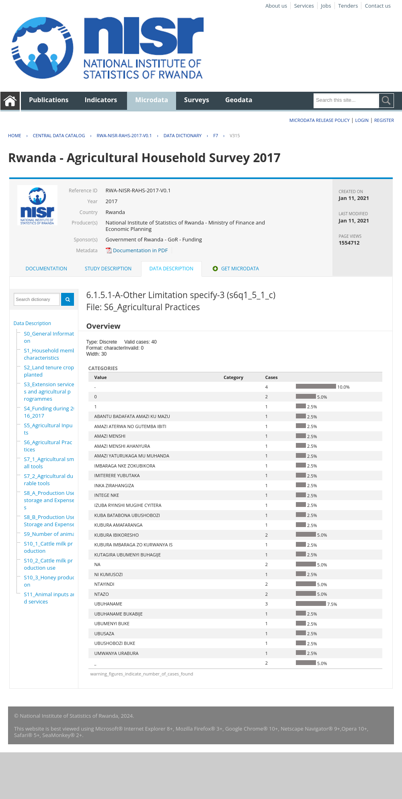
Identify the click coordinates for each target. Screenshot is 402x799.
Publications (49, 99)
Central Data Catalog (59, 135)
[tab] (46, 268)
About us (276, 5)
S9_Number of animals (51, 533)
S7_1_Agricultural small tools (49, 462)
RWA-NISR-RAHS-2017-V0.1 (124, 135)
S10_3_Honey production (51, 581)
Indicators (101, 99)
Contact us (378, 5)
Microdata (151, 99)
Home (14, 135)
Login (362, 120)
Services (304, 5)
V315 (235, 135)
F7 (215, 135)
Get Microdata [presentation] (235, 268)
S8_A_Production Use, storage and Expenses (50, 500)
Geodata (238, 99)
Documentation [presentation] (46, 268)
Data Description (32, 323)
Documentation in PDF (137, 250)
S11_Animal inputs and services (50, 598)
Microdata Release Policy (319, 120)
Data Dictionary (183, 135)
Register (384, 120)
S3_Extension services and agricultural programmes (49, 391)
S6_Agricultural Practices (48, 446)
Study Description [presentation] (108, 268)
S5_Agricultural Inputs (48, 429)
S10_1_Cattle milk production (48, 547)
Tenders (348, 5)
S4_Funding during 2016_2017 (50, 412)
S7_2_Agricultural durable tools (48, 479)
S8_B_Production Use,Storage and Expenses (51, 520)
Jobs (326, 5)
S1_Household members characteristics (54, 354)
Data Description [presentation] (171, 268)
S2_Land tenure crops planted (50, 371)
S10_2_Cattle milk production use (48, 564)
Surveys (196, 99)
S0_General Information (50, 337)
